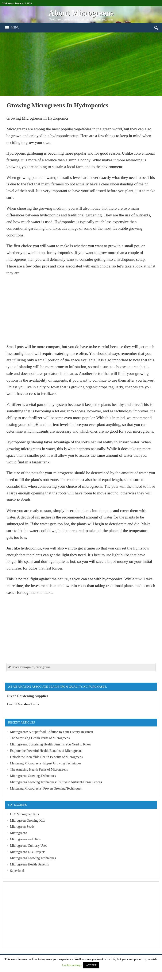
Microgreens (18, 833)
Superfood (17, 870)
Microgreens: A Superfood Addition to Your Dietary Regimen (51, 732)
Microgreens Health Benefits (29, 864)
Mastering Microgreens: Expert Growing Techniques (45, 763)
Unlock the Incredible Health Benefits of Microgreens (46, 757)
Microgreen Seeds (22, 826)
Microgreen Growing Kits (27, 820)
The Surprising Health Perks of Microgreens (40, 738)
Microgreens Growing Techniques (33, 776)
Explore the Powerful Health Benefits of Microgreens (46, 750)
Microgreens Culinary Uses (28, 845)
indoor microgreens (23, 667)
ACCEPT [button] (91, 965)
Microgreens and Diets (25, 839)
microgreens (43, 667)
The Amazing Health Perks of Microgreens (39, 769)
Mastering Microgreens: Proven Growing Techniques (46, 788)
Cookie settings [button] (72, 965)
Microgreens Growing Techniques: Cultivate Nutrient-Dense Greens (56, 782)
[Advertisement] (81, 64)
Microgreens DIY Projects (27, 852)
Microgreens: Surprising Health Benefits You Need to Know (50, 744)
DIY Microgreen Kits (24, 814)
